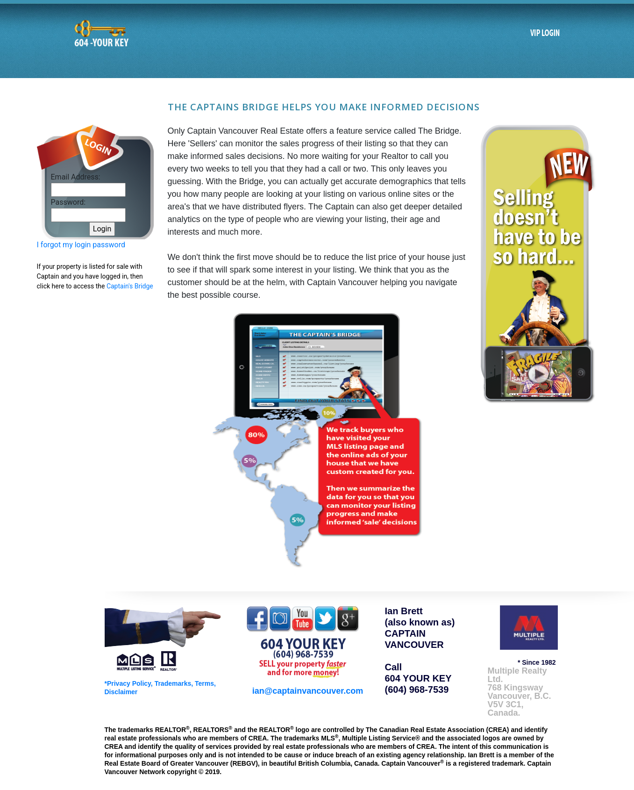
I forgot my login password (81, 244)
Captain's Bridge (130, 286)
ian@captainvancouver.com (307, 691)
